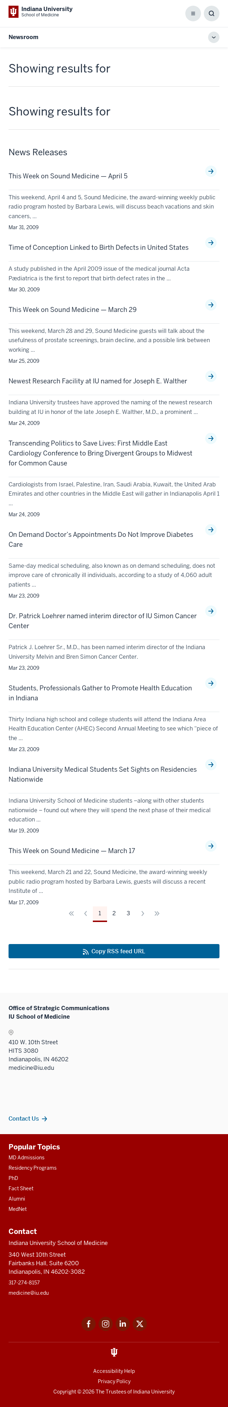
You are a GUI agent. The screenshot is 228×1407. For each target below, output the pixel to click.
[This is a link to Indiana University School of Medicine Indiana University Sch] (41, 12)
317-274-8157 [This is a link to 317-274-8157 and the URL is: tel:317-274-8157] (24, 1282)
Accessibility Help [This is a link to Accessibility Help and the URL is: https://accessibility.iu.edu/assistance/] (114, 1371)
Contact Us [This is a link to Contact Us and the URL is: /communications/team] (24, 1118)
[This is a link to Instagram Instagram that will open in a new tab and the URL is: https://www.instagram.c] (106, 1329)
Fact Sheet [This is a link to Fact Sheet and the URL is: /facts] (21, 1188)
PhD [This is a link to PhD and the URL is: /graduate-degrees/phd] (13, 1178)
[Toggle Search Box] (211, 13)
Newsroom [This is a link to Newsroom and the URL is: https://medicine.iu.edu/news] (23, 37)
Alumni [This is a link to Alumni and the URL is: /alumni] (17, 1199)
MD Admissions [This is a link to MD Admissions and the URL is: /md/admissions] (26, 1157)
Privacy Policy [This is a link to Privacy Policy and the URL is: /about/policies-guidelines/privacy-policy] (114, 1381)
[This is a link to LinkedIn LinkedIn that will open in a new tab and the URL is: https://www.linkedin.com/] (123, 1329)
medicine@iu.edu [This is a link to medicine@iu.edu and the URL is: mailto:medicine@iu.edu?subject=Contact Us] (29, 1293)
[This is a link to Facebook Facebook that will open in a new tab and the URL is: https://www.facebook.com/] (88, 1329)
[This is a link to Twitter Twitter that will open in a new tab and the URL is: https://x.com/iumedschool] (140, 1329)
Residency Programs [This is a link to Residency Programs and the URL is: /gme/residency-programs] (33, 1168)
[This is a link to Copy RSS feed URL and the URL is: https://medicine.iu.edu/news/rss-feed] (114, 951)
